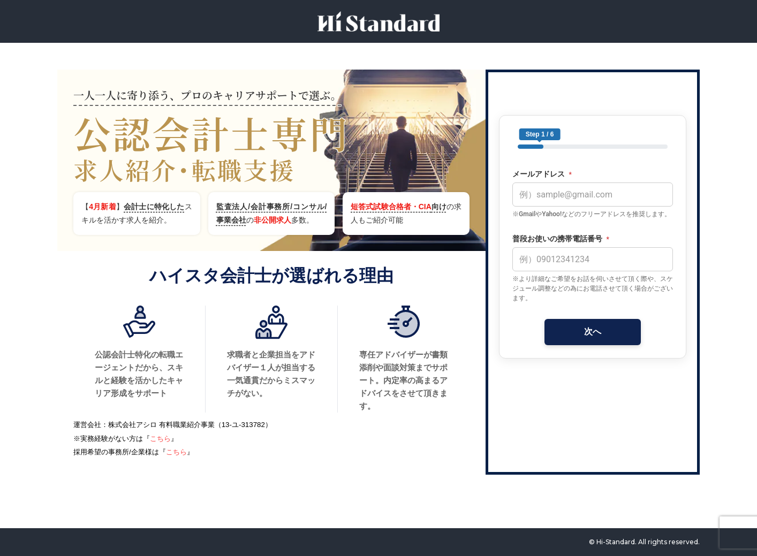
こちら (160, 439)
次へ (592, 331)
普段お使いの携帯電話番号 (560, 239)
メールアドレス (542, 174)
